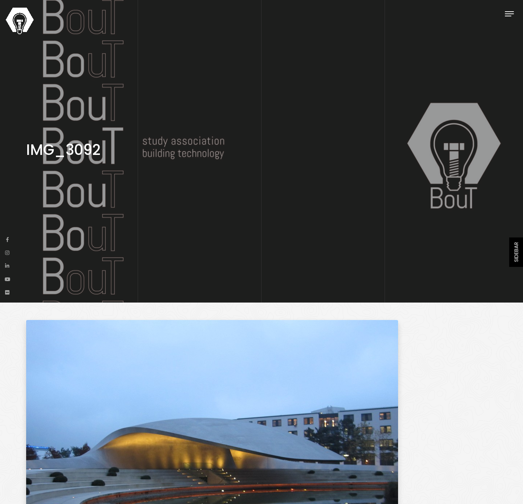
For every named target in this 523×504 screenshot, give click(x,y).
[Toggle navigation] (509, 13)
